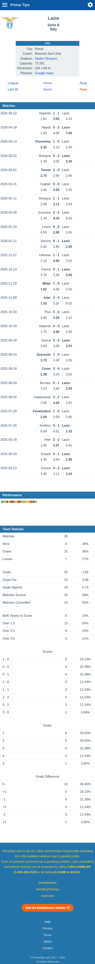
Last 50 (13, 89)
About (47, 941)
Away (83, 83)
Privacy (47, 928)
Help (47, 921)
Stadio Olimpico (46, 58)
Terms (47, 935)
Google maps (44, 73)
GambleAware (47, 882)
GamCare (47, 895)
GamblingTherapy (47, 889)
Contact (48, 948)
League (13, 83)
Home (47, 83)
